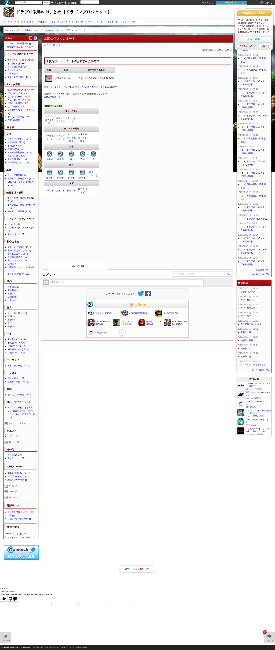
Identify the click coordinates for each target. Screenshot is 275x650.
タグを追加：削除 (59, 45)
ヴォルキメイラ (15, 93)
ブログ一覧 (112, 22)
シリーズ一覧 (17, 313)
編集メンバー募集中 (19, 43)
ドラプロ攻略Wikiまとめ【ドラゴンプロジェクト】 (63, 12)
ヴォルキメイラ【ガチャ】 (253, 365)
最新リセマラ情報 (20, 77)
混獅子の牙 (246, 348)
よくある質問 (18, 254)
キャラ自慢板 (17, 159)
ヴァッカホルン (85, 78)
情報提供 (15, 47)
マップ (15, 455)
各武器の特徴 (17, 257)
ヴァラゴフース (248, 291)
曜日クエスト (15, 442)
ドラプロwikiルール (17, 476)
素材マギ (17, 352)
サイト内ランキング (60, 22)
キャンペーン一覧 (16, 234)
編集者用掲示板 (19, 473)
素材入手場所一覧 (52, 97)
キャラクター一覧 (16, 458)
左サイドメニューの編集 (17, 537)
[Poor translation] (12, 599)
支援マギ (60, 190)
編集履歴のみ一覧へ (261, 274)
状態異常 (12, 264)
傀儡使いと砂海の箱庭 (18, 103)
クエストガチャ (15, 70)
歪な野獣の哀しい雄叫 (18, 90)
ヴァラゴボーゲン (16, 96)
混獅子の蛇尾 (247, 340)
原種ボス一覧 (18, 381)
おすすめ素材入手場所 (82, 137)
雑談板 (16, 142)
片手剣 (49, 159)
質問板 (15, 149)
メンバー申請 (129, 22)
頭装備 (49, 177)
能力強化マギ (19, 349)
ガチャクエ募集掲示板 (21, 178)
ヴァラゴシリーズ (16, 100)
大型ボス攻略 (14, 120)
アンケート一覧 (95, 22)
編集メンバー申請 (16, 479)
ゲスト (205, 3)
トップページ (9, 22)
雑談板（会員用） (20, 139)
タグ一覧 (79, 22)
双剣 (82, 159)
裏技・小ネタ (17, 260)
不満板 (15, 145)
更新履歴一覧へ (263, 270)
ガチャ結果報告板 (20, 152)
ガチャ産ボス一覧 (16, 378)
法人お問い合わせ (52, 647)
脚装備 (82, 177)
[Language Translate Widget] (92, 2)
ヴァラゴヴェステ (249, 308)
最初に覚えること (19, 250)
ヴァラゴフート (248, 316)
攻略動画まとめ (18, 162)
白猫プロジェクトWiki (18, 518)
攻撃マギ (49, 190)
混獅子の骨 (246, 332)
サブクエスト (14, 436)
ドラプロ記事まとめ (49, 119)
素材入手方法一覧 (20, 116)
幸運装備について (20, 274)
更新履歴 (42, 22)
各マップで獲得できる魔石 (20, 407)
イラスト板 (16, 156)
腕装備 (71, 177)
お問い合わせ (37, 647)
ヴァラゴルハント (249, 300)
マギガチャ (13, 73)
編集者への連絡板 (19, 211)
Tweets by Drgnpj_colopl (16, 533)
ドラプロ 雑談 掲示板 (257, 218)
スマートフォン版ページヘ (137, 569)
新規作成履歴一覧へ (261, 370)
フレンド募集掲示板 (17, 175)
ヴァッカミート (64, 61)
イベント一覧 (14, 224)
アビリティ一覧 (19, 365)
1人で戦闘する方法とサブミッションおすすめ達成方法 (21, 414)
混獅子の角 (246, 356)
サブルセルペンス (16, 106)
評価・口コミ (27, 22)
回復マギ (71, 190)
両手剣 (60, 159)
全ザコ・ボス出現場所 (71, 137)
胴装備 (60, 177)
